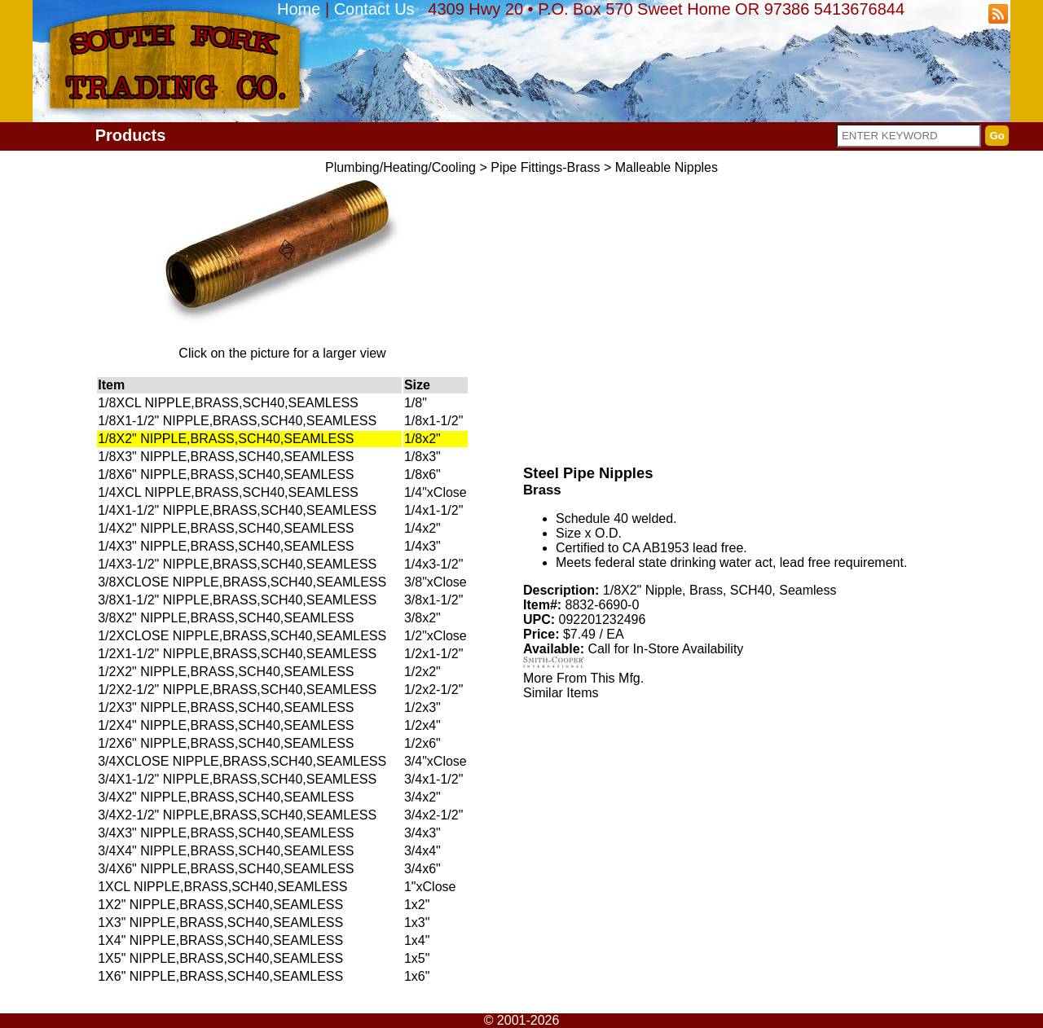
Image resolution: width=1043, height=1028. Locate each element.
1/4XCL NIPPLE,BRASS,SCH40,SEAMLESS (228, 492)
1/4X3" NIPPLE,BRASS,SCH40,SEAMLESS (226, 546)
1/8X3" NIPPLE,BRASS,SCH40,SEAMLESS (226, 456)
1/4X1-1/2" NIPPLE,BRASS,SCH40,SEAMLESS (237, 510)
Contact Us (374, 9)
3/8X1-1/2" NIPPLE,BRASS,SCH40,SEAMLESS (237, 600)
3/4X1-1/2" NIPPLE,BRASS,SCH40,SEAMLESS (237, 779)
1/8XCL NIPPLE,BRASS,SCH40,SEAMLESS (228, 403)
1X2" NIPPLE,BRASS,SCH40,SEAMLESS (220, 905)
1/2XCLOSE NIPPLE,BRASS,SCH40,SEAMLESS (242, 636)
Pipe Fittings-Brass (545, 167)
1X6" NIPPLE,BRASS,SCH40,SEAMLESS (220, 976)
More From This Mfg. (583, 678)
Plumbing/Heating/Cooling (400, 167)
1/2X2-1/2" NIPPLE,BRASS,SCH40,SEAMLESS (237, 689)
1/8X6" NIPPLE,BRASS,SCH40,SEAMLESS (226, 474)
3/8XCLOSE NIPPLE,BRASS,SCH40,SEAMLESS (242, 582)
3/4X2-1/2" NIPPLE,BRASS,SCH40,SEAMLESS (237, 815)
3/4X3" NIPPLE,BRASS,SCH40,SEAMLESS (226, 833)
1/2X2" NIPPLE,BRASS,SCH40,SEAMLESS (226, 672)
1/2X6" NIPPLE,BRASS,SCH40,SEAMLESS (226, 743)
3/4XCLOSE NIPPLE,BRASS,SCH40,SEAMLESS (242, 761)
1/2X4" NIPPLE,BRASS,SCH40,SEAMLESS (226, 725)
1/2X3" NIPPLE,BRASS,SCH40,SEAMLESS (226, 707)
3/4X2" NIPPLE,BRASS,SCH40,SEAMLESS (226, 797)
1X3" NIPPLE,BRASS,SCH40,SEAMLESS (220, 922)
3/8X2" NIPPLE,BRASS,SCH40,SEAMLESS (226, 618)
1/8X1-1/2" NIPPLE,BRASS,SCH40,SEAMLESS (237, 421)
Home (298, 9)
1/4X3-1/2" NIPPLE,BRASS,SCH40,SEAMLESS (237, 564)
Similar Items (560, 693)
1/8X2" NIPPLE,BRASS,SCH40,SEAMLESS (226, 439)
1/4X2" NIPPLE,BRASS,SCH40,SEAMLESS (226, 528)
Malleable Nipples (666, 167)
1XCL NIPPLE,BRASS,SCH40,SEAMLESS (222, 887)
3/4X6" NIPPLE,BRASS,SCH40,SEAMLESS (226, 869)
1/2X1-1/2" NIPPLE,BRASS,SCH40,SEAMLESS (237, 654)
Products (130, 135)
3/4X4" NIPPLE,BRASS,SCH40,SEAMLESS (226, 851)
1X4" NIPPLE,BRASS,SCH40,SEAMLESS (220, 940)
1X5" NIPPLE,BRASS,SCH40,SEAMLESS (220, 958)
